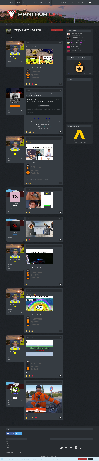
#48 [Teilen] (60, 337)
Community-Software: (49, 456)
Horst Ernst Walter (74, 40)
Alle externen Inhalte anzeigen (43, 105)
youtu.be (57, 99)
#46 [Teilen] (60, 246)
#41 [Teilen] (60, 42)
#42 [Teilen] (60, 90)
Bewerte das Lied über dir (76, 33)
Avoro (70, 140)
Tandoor (69, 73)
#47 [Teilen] (60, 290)
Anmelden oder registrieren (79, 2)
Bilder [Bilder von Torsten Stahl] (9, 211)
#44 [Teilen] (60, 189)
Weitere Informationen (83, 459)
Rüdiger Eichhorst (40, 179)
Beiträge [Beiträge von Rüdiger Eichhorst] (9, 63)
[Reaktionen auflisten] (32, 84)
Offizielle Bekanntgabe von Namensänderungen (77, 38)
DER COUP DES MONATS (76, 50)
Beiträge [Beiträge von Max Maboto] (9, 239)
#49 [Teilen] (60, 382)
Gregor (15, 32)
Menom (72, 44)
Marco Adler (73, 35)
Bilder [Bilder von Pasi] (9, 404)
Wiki (7, 441)
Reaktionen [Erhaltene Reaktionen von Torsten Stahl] (10, 208)
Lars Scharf (29, 208)
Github (7, 447)
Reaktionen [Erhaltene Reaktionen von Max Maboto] (10, 237)
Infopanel (8, 445)
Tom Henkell (73, 51)
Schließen (90, 459)
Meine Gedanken (43, 128)
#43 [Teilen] (60, 138)
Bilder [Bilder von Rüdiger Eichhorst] (9, 64)
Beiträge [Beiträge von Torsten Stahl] (9, 209)
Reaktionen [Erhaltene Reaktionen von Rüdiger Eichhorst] (10, 61)
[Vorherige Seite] (7, 38)
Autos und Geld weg (75, 46)
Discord (70, 79)
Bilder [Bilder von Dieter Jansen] (9, 112)
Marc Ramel (73, 48)
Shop (7, 443)
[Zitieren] (60, 84)
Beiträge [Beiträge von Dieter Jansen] (9, 110)
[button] (10, 433)
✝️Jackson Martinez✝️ (76, 42)
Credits (8, 449)
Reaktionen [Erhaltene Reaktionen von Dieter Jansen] (10, 108)
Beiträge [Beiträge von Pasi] (9, 402)
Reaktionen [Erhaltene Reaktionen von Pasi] (10, 400)
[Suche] (90, 2)
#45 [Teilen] (60, 218)
